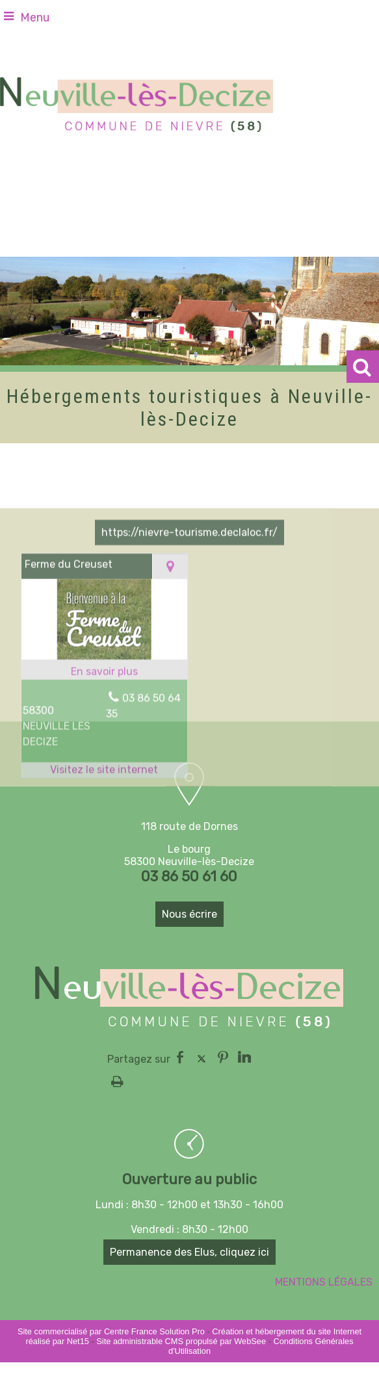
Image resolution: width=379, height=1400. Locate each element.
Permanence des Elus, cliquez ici (189, 1252)
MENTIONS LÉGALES (323, 1282)
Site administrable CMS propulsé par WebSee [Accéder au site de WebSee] (181, 1341)
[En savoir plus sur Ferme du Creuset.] (104, 742)
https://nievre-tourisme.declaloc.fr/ (189, 603)
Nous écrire (189, 914)
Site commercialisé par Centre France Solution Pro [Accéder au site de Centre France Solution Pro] (111, 1331)
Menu (34, 17)
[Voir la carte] (169, 636)
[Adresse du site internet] (104, 840)
